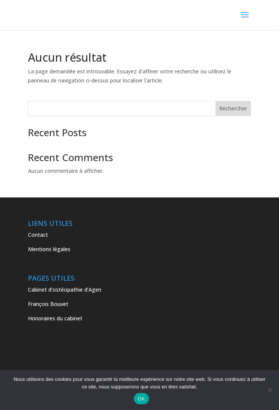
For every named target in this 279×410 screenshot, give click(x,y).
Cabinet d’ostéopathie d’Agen (65, 289)
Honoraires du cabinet (56, 318)
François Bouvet (48, 304)
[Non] (269, 390)
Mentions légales (49, 249)
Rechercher (233, 108)
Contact (38, 234)
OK (141, 399)
